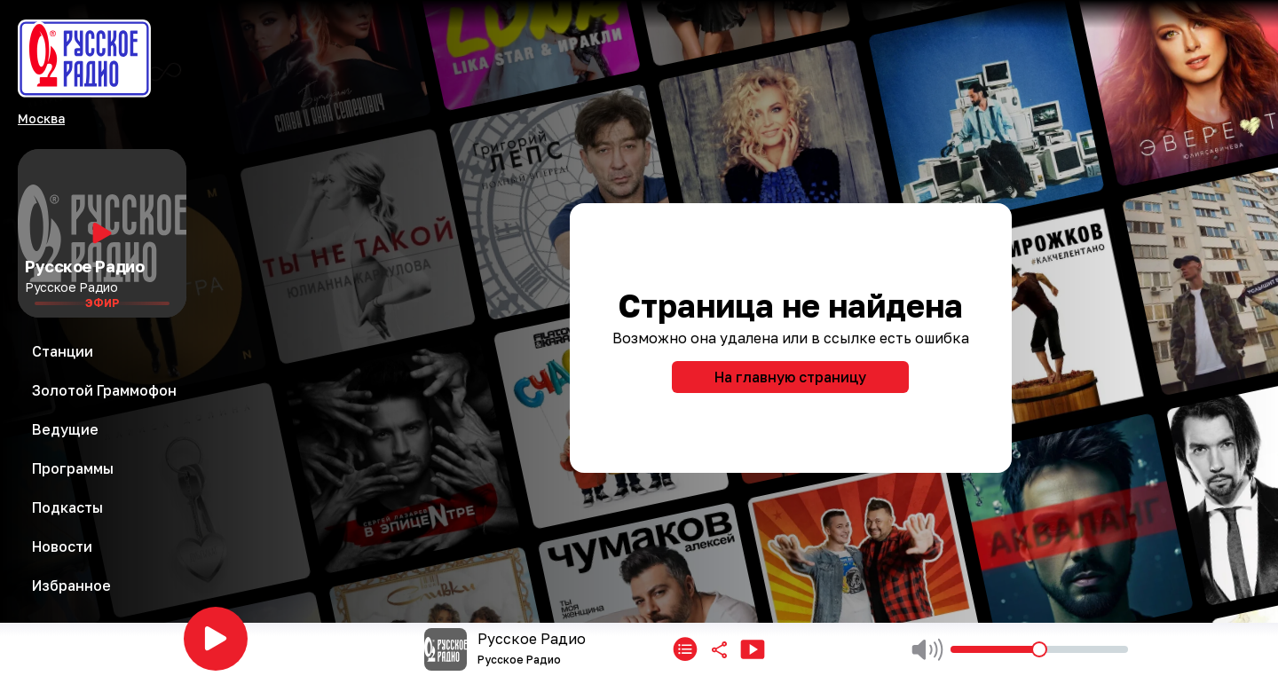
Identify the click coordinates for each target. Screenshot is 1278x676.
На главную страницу (790, 377)
